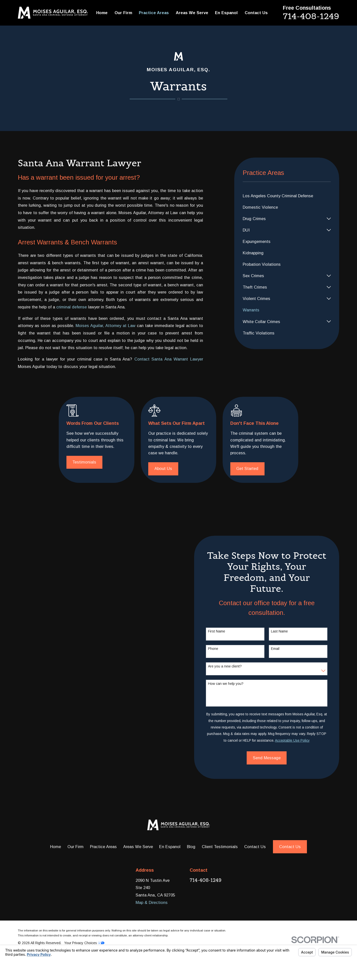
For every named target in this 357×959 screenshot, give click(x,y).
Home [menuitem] (102, 12)
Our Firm (75, 846)
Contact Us (255, 846)
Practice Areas (103, 846)
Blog (191, 846)
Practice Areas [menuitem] (154, 12)
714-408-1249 (311, 16)
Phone (221, 649)
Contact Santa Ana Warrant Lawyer (168, 359)
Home (55, 846)
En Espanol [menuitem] (226, 12)
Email (283, 649)
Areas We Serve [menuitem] (192, 12)
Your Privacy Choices (84, 943)
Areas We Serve (138, 846)
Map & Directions (152, 902)
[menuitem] (287, 195)
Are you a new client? (233, 666)
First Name (224, 631)
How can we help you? (233, 684)
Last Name (287, 631)
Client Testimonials (220, 846)
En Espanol (169, 846)
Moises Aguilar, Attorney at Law (105, 325)
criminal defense (71, 307)
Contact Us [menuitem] (256, 12)
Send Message (274, 758)
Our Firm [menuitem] (123, 12)
